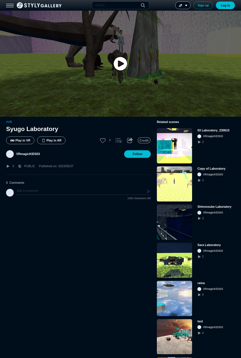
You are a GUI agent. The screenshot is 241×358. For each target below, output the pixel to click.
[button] (103, 140)
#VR (9, 122)
